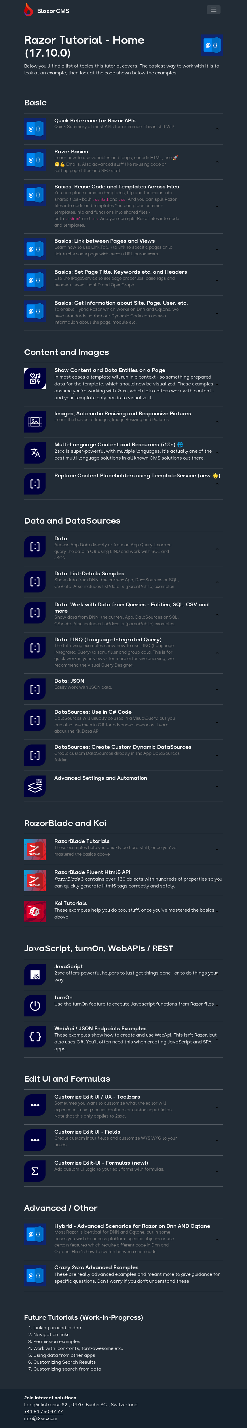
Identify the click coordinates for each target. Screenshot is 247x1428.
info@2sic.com (40, 1419)
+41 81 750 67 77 (43, 1412)
